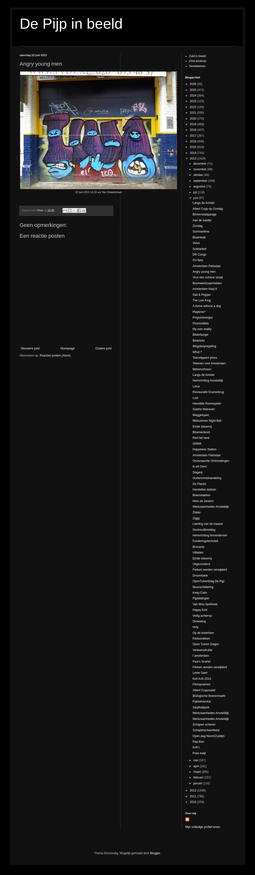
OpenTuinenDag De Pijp (208, 581)
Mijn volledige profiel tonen (202, 827)
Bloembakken (201, 495)
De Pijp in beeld (71, 23)
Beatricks (198, 340)
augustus (199, 186)
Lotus (196, 386)
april (196, 766)
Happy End (199, 610)
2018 (193, 130)
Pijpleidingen (200, 598)
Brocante (198, 547)
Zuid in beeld (197, 56)
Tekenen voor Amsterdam (209, 363)
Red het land (200, 438)
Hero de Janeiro (202, 501)
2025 (193, 90)
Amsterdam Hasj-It (204, 289)
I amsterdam (200, 655)
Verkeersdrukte (202, 650)
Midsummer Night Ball (206, 420)
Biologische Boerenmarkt (208, 696)
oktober (198, 175)
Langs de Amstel (203, 203)
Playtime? (198, 312)
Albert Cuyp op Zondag (207, 208)
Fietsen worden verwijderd (209, 569)
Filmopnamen (201, 684)
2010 (193, 802)
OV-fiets (197, 260)
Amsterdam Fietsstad (206, 266)
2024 (193, 95)
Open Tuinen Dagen (205, 644)
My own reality (201, 329)
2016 (193, 141)
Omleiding (199, 621)
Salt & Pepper (201, 294)
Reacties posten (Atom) (55, 355)
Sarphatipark (200, 707)
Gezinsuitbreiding (203, 529)
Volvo (196, 243)
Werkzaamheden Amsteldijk (210, 506)
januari (198, 783)
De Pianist (199, 484)
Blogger (155, 853)
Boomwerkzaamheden (207, 283)
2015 (193, 147)
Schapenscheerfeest (205, 730)
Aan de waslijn (201, 220)
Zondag (197, 226)
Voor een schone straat (207, 277)
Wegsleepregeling (204, 346)
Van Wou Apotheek (204, 604)
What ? (197, 352)
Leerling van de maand (207, 524)
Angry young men (204, 271)
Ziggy (196, 518)
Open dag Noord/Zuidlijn (208, 736)
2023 (193, 101)
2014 (193, 153)
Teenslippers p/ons (204, 357)
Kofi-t (195, 747)
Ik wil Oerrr (199, 466)
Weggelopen (200, 415)
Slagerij (197, 472)
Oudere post (103, 348)
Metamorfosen (201, 369)
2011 (193, 796)
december (200, 163)
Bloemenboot (201, 432)
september (200, 181)
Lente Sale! (199, 673)
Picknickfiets (200, 323)
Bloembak (198, 237)
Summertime (200, 231)
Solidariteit (199, 249)
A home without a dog (206, 306)
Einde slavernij (202, 426)
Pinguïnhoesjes (202, 317)
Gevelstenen (197, 66)
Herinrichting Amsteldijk (207, 380)
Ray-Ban (198, 741)
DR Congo (199, 254)
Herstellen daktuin (204, 489)
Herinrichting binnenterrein (209, 535)
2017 (193, 135)
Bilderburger (200, 334)
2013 (193, 158)
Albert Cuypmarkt (203, 690)
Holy (195, 627)
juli (195, 192)
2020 (193, 118)
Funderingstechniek (205, 541)
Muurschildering (202, 587)
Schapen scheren (203, 724)
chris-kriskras (197, 61)
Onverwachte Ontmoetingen (210, 461)
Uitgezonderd (201, 564)
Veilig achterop (202, 615)
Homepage (67, 348)
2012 (193, 790)
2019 (193, 124)
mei (196, 760)
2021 (193, 112)
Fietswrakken (201, 638)
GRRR (196, 443)
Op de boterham (203, 633)
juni (196, 198)
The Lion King (201, 300)
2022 (193, 107)
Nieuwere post (30, 348)
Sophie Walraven (203, 409)
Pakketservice (201, 701)
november (200, 169)
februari (198, 777)
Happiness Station (204, 449)
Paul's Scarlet (201, 661)
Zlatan (196, 512)
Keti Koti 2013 (201, 678)
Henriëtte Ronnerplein (206, 403)
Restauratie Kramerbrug (208, 392)
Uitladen (197, 552)
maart (197, 772)
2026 (193, 84)
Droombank (200, 575)
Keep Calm (199, 592)
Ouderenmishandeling (206, 478)
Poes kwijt (199, 753)
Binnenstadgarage (204, 214)
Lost (195, 398)
